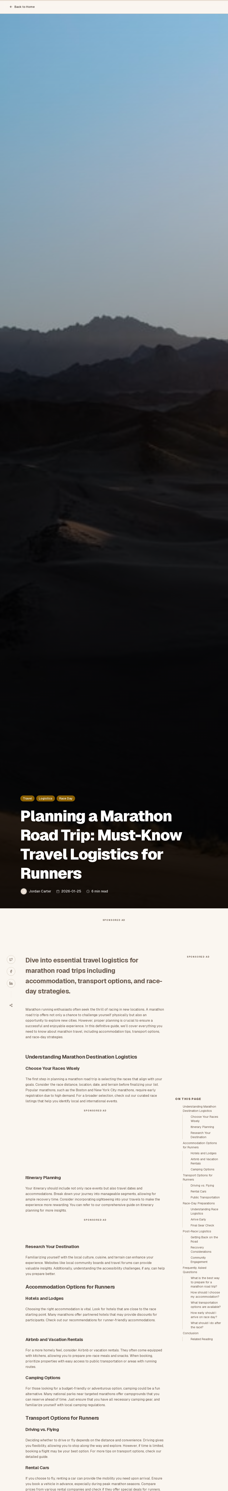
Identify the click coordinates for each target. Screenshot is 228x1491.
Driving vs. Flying (202, 1185)
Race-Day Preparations (199, 1203)
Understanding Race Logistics (204, 1211)
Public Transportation (205, 1197)
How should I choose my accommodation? (205, 1294)
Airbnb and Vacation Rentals (204, 1161)
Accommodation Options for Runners (200, 1145)
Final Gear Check (202, 1225)
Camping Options (202, 1169)
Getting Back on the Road (204, 1239)
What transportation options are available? (206, 1305)
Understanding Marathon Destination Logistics (199, 1109)
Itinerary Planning (202, 1127)
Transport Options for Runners (198, 1177)
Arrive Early (198, 1219)
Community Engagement (199, 1260)
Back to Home (22, 7)
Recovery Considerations (201, 1250)
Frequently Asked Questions (194, 1270)
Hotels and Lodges (204, 1153)
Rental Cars (198, 1191)
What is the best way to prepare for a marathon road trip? (205, 1282)
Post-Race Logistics (197, 1231)
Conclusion (191, 1333)
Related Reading (202, 1339)
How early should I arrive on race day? (204, 1315)
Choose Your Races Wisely (204, 1119)
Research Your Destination (201, 1135)
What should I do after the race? (206, 1325)
